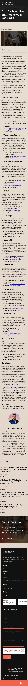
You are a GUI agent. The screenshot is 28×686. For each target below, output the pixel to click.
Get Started (8, 538)
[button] (25, 50)
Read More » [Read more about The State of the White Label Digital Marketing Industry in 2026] (3, 512)
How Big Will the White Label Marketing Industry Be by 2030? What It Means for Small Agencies (13, 469)
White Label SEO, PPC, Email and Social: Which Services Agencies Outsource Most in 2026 (13, 482)
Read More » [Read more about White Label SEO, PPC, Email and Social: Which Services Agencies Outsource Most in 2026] (3, 489)
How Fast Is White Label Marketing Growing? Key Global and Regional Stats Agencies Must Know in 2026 (14, 494)
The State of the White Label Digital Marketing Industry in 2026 (12, 506)
